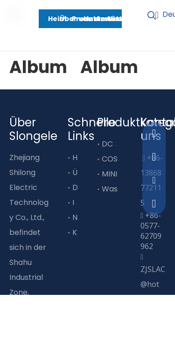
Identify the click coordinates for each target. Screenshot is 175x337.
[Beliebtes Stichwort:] (151, 16)
